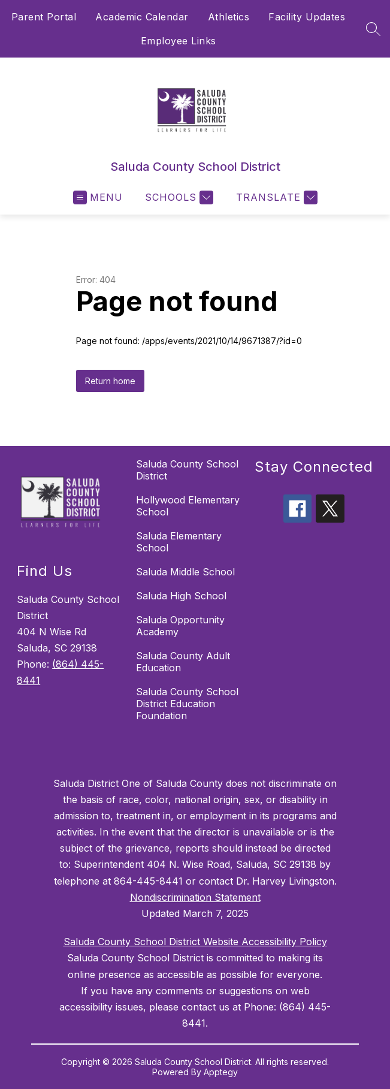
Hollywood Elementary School (188, 506)
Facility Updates (306, 17)
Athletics (229, 17)
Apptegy (221, 1072)
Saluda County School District (187, 470)
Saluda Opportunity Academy (180, 626)
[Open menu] (98, 197)
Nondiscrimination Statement (195, 897)
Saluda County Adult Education (183, 662)
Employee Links (178, 41)
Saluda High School (181, 596)
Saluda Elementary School (179, 542)
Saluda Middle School (185, 572)
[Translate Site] (275, 197)
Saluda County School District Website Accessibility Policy (195, 942)
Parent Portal (44, 17)
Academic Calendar (142, 17)
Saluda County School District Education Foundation (187, 704)
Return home (110, 381)
